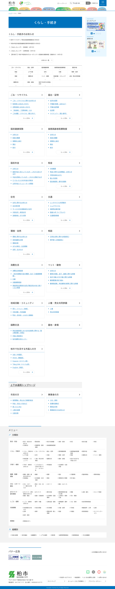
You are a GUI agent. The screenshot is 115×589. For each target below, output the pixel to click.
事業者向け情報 (63, 478)
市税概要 (53, 168)
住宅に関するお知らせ (20, 202)
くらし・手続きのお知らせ (28, 452)
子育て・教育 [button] (14, 464)
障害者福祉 (97, 474)
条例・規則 (26, 515)
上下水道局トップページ (22, 385)
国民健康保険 (45, 67)
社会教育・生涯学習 (63, 465)
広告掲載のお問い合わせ (99, 552)
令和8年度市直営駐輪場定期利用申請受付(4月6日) (25, 43)
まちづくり (38, 492)
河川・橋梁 (73, 495)
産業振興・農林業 (63, 502)
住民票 (52, 110)
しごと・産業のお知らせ (27, 502)
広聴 (24, 511)
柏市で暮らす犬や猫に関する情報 (61, 277)
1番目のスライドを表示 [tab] (94, 33)
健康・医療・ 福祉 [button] (14, 475)
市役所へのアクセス (66, 577)
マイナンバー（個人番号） (58, 113)
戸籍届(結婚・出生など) (58, 104)
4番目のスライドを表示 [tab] (100, 33)
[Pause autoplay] (92, 33)
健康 (36, 474)
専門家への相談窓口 (56, 240)
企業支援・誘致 (51, 501)
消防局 (53, 535)
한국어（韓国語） (18, 358)
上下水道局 (44, 535)
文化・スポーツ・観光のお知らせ (27, 485)
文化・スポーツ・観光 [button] (15, 485)
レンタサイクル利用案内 (58, 202)
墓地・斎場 (31, 82)
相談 (16, 76)
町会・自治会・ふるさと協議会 (23, 315)
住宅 (45, 71)
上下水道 (30, 71)
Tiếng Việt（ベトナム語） (21, 364)
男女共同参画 (54, 312)
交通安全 (25, 445)
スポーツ (49, 484)
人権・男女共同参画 (74, 76)
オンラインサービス (98, 512)
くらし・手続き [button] (15, 451)
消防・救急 (62, 441)
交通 (60, 71)
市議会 (72, 511)
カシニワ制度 (97, 492)
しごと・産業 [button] (14, 501)
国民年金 (74, 67)
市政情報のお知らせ (27, 508)
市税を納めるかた (56, 175)
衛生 (60, 474)
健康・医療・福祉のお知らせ (27, 475)
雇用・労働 (38, 501)
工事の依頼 (16, 410)
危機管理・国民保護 (39, 446)
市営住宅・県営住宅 (19, 212)
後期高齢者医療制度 (59, 67)
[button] (103, 3)
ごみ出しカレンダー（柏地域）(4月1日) (22, 47)
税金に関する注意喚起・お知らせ (61, 172)
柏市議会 (24, 535)
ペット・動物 (45, 76)
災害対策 (15, 413)
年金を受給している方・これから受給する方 (27, 177)
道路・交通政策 (39, 495)
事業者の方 (53, 395)
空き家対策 (16, 206)
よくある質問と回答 (89, 577)
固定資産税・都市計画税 (58, 181)
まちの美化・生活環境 (20, 246)
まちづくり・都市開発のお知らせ (28, 492)
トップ (10, 13)
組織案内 (33, 535)
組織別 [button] (15, 529)
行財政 (72, 507)
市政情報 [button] (13, 507)
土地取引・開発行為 (63, 496)
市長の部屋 (38, 507)
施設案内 (77, 577)
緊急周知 (37, 441)
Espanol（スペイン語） (20, 361)
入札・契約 (53, 400)
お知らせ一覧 (45, 60)
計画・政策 (62, 507)
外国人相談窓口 (18, 336)
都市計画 (49, 492)
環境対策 (15, 243)
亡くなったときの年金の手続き (23, 180)
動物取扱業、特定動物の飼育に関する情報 (64, 283)
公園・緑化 (85, 492)
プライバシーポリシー (94, 581)
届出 (14, 144)
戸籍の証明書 (54, 107)
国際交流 (15, 82)
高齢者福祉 (85, 474)
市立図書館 (86, 535)
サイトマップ (52, 581)
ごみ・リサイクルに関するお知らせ (24, 100)
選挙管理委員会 (63, 535)
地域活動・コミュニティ (59, 77)
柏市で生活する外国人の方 (45, 83)
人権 (51, 308)
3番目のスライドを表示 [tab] (98, 33)
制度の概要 (16, 138)
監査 (60, 511)
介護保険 (72, 474)
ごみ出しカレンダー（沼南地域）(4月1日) (23, 50)
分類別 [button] (15, 435)
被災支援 (84, 441)
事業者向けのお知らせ (57, 410)
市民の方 (15, 395)
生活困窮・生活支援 (39, 479)
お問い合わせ (103, 577)
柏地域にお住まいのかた (21, 104)
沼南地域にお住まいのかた (21, 107)
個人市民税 (53, 178)
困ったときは (17, 406)
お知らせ (15, 134)
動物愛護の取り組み (56, 280)
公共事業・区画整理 (51, 496)
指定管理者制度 (86, 501)
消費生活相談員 (18, 270)
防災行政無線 (50, 441)
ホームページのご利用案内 (76, 581)
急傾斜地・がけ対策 (19, 215)
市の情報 (49, 507)
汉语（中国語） (18, 354)
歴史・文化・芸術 (39, 485)
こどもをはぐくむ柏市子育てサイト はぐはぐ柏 (39, 467)
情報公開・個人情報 (51, 512)
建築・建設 (26, 495)
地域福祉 (25, 478)
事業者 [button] (12, 521)
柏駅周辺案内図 (55, 209)
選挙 (36, 511)
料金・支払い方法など (20, 403)
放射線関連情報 (51, 445)
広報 (95, 507)
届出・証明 (31, 67)
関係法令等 (53, 406)
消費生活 (30, 76)
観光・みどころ (63, 484)
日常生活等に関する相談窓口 (59, 236)
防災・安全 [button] (13, 441)
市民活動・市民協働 (19, 312)
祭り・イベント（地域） (21, 308)
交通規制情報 (54, 215)
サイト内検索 (71, 3)
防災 (71, 441)
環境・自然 (75, 71)
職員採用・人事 (86, 507)
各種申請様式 (54, 403)
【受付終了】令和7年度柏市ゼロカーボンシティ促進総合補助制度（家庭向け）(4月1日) (37, 54)
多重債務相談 (17, 282)
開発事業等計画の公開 (63, 492)
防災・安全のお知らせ (27, 442)
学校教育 (49, 464)
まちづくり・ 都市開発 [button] (14, 493)
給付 (14, 147)
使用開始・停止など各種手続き (23, 400)
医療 (48, 474)
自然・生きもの (18, 249)
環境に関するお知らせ (20, 236)
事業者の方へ (27, 521)
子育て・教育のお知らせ (27, 465)
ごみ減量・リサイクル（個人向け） (24, 113)
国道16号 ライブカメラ (57, 212)
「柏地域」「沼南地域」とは (22, 110)
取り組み (72, 478)
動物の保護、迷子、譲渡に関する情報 (62, 274)
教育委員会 (85, 511)
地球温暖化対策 (18, 240)
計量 (14, 279)
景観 (71, 492)
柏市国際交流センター (20, 339)
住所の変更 (53, 100)
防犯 (95, 441)
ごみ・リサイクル (16, 67)
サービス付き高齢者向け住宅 (22, 209)
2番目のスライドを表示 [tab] (96, 33)
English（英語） (18, 367)
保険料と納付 (17, 141)
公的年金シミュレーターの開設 (23, 183)
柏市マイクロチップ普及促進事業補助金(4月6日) (25, 39)
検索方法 (95, 3)
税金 (16, 71)
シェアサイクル (55, 206)
